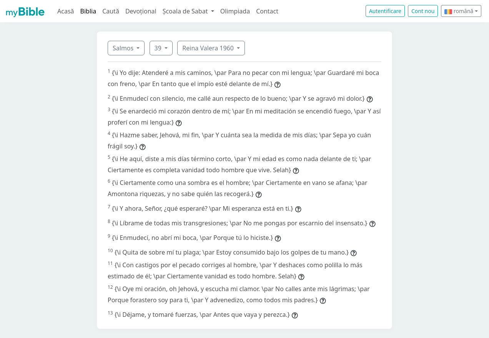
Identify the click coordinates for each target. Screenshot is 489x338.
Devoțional (140, 11)
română (458, 11)
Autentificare (385, 11)
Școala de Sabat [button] (186, 11)
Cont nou (422, 11)
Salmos (124, 48)
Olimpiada (235, 11)
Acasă (65, 11)
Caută (110, 11)
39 (159, 48)
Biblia (88, 11)
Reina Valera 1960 (208, 48)
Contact (267, 11)
